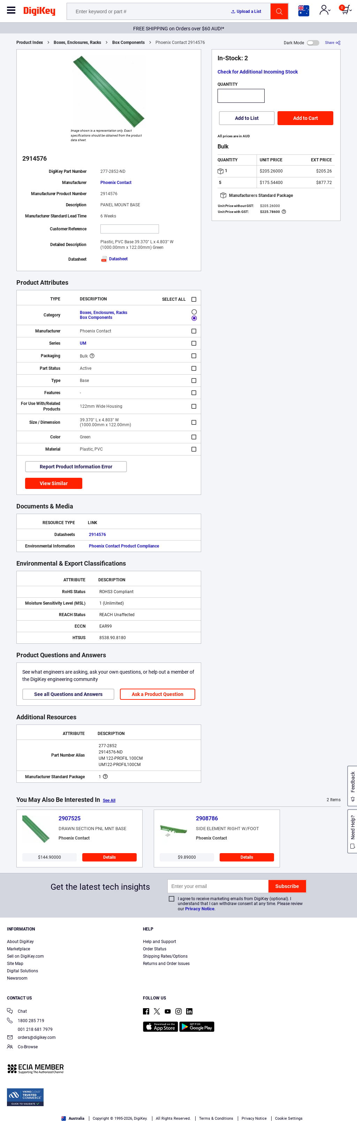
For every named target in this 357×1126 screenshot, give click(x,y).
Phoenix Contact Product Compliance (124, 546)
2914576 (97, 534)
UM (83, 343)
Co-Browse (22, 1047)
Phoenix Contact (115, 182)
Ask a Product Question (157, 694)
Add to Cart (305, 118)
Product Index (29, 42)
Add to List (247, 118)
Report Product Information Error (76, 466)
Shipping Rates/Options (165, 956)
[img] (39, 12)
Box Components (128, 42)
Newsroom (17, 978)
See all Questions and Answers (68, 694)
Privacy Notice (199, 908)
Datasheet (114, 258)
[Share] (333, 42)
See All (109, 800)
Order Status (154, 949)
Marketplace (18, 949)
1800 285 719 (25, 1021)
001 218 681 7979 (30, 1029)
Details (109, 857)
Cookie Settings (289, 1118)
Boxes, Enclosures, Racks (77, 42)
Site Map (15, 963)
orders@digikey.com (31, 1038)
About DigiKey (20, 941)
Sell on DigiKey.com (25, 956)
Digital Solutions (22, 970)
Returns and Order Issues (166, 963)
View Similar (54, 483)
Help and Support (159, 941)
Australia (72, 1118)
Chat (17, 1012)
